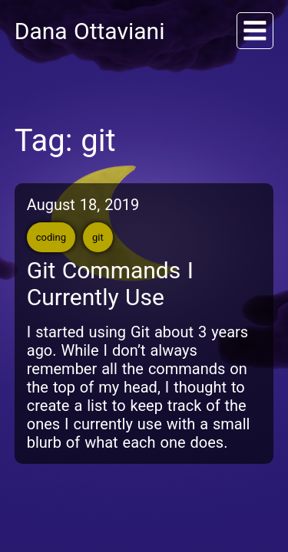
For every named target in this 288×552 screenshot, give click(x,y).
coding (51, 237)
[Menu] (255, 30)
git (98, 237)
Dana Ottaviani (90, 31)
